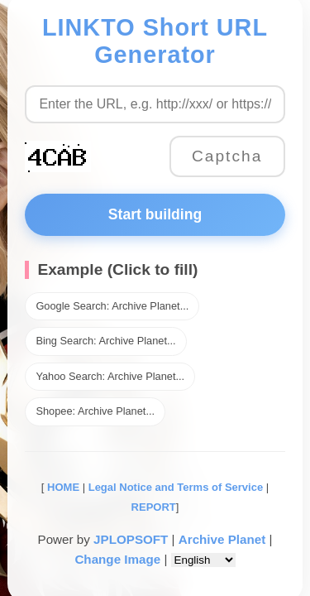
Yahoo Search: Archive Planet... (110, 376)
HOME (61, 487)
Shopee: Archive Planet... (95, 411)
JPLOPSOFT (130, 539)
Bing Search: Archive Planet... (105, 340)
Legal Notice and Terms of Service (175, 487)
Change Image (117, 559)
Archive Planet (222, 539)
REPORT (153, 507)
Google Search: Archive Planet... (112, 306)
